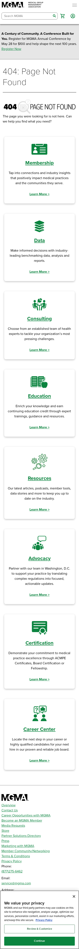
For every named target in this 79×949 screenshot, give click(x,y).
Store (5, 831)
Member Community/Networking (25, 851)
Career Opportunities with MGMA (26, 815)
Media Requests (13, 826)
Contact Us (9, 810)
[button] (62, 16)
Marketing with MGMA (17, 846)
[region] (39, 919)
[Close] (74, 896)
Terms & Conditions (15, 856)
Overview (8, 805)
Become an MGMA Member (21, 820)
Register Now (11, 49)
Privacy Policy (11, 861)
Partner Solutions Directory (21, 836)
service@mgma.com (16, 883)
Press (5, 841)
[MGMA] (22, 5)
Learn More (39, 194)
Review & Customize (39, 929)
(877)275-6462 (12, 871)
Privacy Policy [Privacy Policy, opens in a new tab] (44, 920)
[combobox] (26, 16)
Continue (39, 941)
